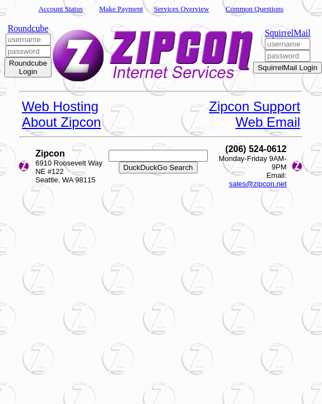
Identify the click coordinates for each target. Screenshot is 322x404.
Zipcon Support (254, 106)
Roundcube (28, 28)
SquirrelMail (288, 33)
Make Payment (121, 8)
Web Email (267, 122)
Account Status (61, 8)
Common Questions (255, 8)
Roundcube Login (28, 67)
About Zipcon (61, 122)
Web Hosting (60, 106)
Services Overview (181, 8)
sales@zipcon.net (258, 184)
